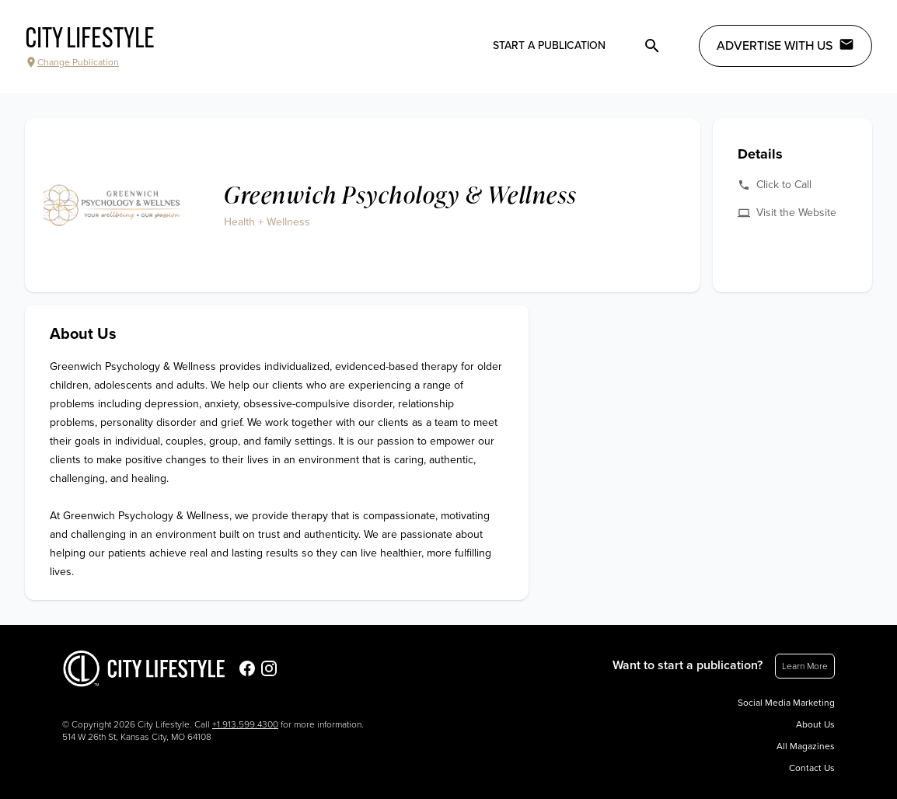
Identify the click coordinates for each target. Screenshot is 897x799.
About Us (815, 724)
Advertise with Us (785, 45)
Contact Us (812, 767)
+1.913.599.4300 (245, 724)
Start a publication (549, 45)
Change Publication (72, 62)
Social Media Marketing (786, 702)
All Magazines (806, 746)
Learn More (805, 666)
